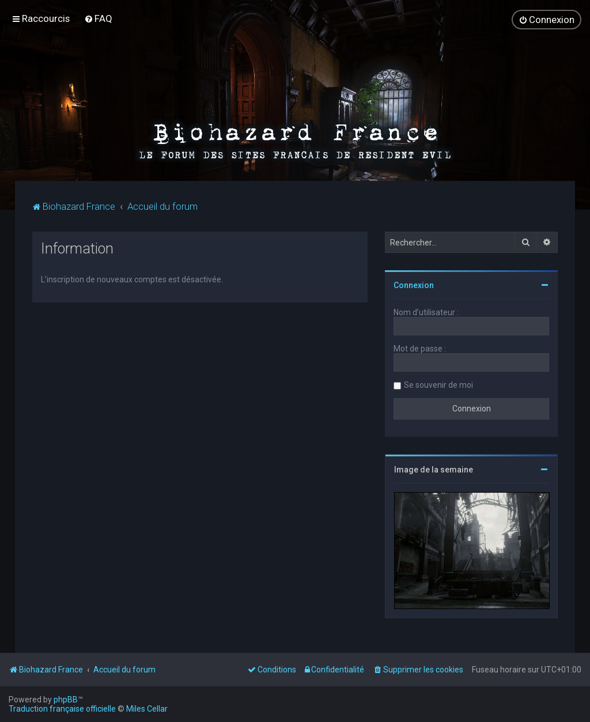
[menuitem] (98, 18)
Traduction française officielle (62, 708)
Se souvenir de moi (438, 385)
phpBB (66, 699)
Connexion (414, 285)
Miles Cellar (147, 708)
